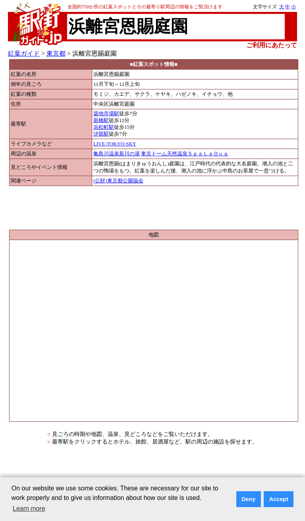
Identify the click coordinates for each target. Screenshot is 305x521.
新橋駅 (101, 120)
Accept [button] (278, 499)
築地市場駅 (106, 113)
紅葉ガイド (24, 53)
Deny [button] (248, 499)
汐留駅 (101, 134)
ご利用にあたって (271, 45)
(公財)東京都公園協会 (118, 181)
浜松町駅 (103, 127)
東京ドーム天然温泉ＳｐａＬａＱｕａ (184, 154)
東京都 (56, 53)
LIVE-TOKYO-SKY (114, 144)
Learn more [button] (29, 508)
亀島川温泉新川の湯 (116, 154)
